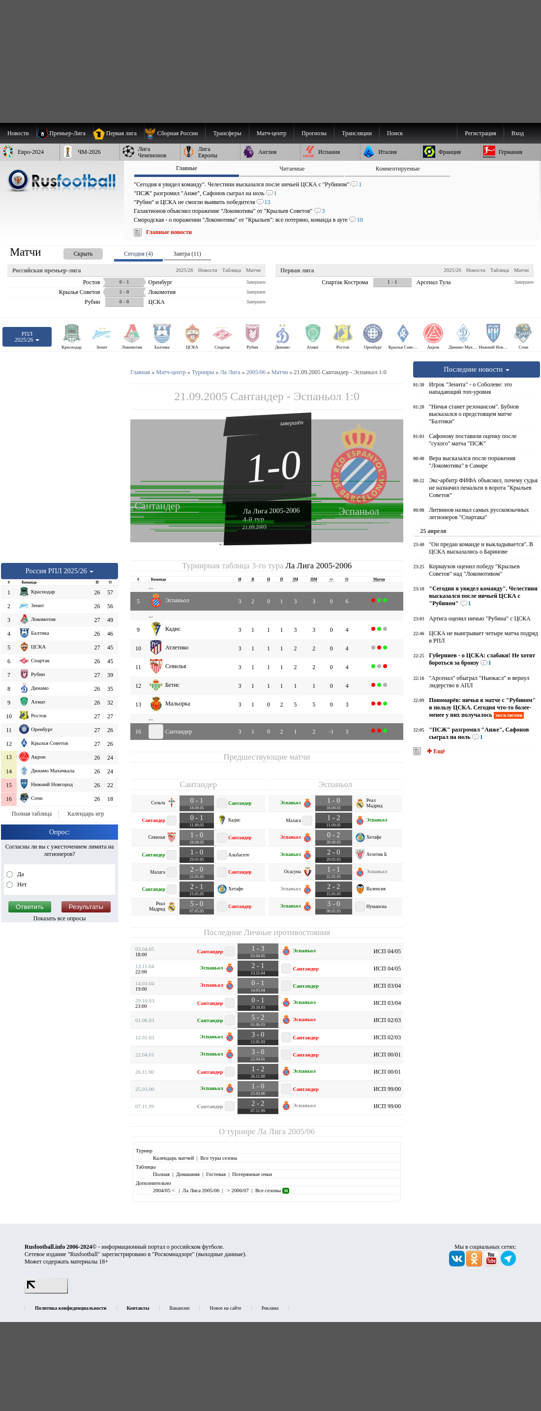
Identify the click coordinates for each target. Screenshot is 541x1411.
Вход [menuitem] (517, 133)
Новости (207, 270)
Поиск (395, 133)
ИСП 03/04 (387, 985)
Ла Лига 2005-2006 (271, 510)
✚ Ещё (435, 751)
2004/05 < (164, 1190)
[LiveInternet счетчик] (46, 1291)
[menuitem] (175, 133)
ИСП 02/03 (387, 1020)
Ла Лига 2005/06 (286, 1131)
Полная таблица (32, 813)
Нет (21, 884)
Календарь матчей (173, 1158)
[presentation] (73, 252)
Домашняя (188, 1174)
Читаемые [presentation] (291, 168)
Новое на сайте (225, 1308)
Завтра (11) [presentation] (187, 253)
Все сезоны (272, 1190)
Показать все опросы (59, 918)
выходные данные (220, 1254)
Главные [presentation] (186, 168)
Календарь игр (85, 813)
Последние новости (477, 369)
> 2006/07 (237, 1190)
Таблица (231, 270)
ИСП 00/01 (387, 1054)
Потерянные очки (252, 1174)
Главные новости (169, 232)
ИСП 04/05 (387, 951)
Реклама (270, 1308)
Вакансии (180, 1308)
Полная (161, 1174)
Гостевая (216, 1174)
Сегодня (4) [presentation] (138, 253)
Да (20, 874)
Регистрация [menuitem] (480, 133)
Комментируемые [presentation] (398, 168)
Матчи (253, 270)
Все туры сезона (218, 1158)
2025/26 (184, 270)
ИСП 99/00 (387, 1089)
